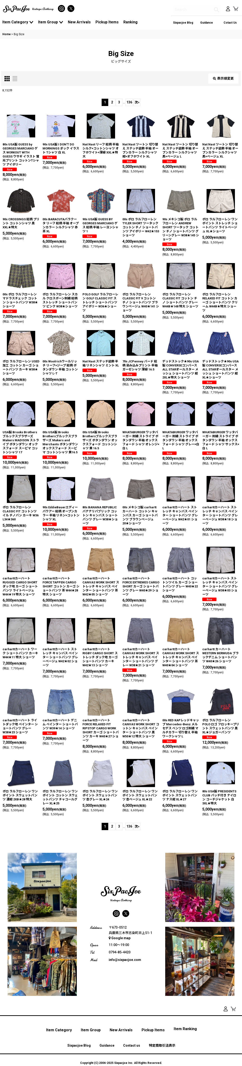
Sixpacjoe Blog (183, 22)
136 (129, 102)
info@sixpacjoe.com (125, 960)
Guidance (206, 22)
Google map (119, 938)
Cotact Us (230, 22)
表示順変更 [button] (223, 78)
